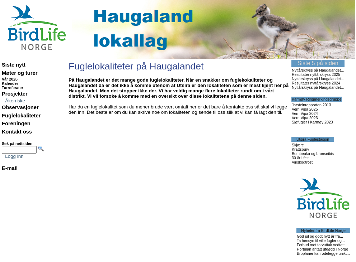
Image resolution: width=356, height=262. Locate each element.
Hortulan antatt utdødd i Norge (322, 249)
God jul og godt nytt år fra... (320, 236)
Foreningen (16, 123)
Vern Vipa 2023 (305, 118)
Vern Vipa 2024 (305, 113)
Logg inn (14, 156)
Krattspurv (300, 149)
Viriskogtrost (302, 162)
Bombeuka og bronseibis (313, 153)
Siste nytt (13, 65)
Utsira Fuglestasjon (312, 139)
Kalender (10, 83)
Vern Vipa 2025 (305, 109)
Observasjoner (20, 107)
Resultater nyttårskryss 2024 (316, 83)
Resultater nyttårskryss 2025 (316, 74)
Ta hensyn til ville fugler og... (321, 240)
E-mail (10, 168)
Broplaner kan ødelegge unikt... (323, 253)
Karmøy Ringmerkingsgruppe (317, 99)
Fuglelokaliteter (21, 115)
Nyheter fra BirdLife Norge (323, 230)
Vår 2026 (10, 79)
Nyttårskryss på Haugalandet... (318, 70)
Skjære (298, 145)
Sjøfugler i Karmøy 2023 (312, 122)
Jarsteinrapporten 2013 (311, 105)
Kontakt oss (17, 132)
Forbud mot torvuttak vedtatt (321, 245)
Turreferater (12, 88)
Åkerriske (15, 100)
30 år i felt (300, 158)
